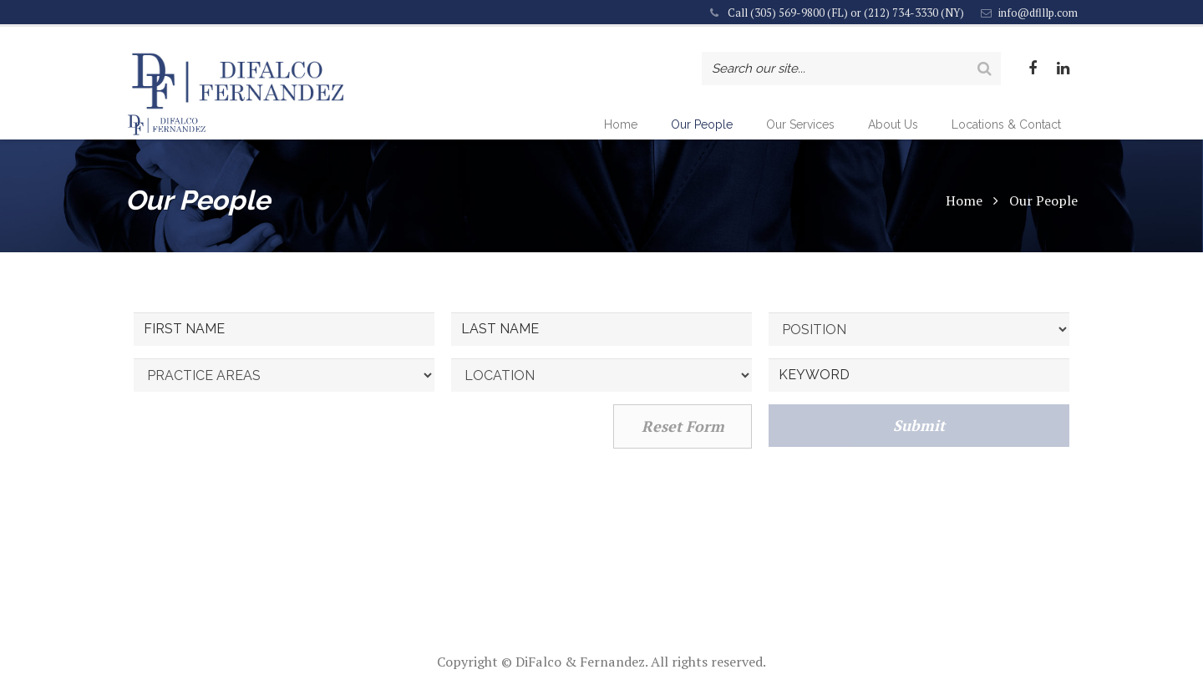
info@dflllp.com (1038, 12)
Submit (919, 486)
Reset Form (683, 487)
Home (964, 260)
